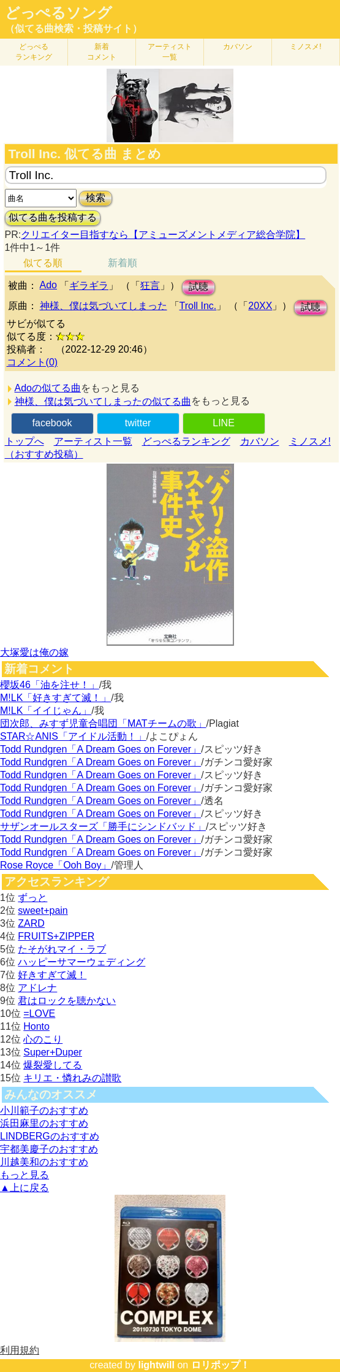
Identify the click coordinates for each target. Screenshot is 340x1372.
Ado (48, 285)
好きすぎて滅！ (52, 975)
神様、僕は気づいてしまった (103, 306)
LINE (224, 423)
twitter (138, 423)
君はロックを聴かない (67, 1000)
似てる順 (42, 263)
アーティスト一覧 (93, 441)
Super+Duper (52, 1052)
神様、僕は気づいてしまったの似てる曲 (103, 401)
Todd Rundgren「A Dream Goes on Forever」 (100, 749)
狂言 (150, 285)
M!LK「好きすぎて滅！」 (55, 697)
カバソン (237, 46)
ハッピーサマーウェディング (81, 962)
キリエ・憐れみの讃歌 (72, 1078)
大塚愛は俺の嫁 (34, 652)
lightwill (156, 1365)
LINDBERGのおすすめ (49, 1136)
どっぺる (33, 51)
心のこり (42, 1039)
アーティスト (170, 51)
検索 (95, 198)
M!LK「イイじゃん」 (45, 710)
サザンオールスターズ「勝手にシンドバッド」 (103, 826)
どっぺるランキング (186, 441)
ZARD (31, 923)
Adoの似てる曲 (48, 388)
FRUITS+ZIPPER (56, 936)
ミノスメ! (305, 46)
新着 (101, 51)
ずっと (32, 897)
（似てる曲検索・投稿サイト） (73, 28)
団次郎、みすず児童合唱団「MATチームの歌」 (103, 723)
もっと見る (24, 1175)
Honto (36, 1026)
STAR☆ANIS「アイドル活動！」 (73, 736)
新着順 (122, 263)
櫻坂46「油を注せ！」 (49, 685)
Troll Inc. (198, 306)
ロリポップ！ (220, 1365)
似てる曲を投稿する (53, 217)
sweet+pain (42, 910)
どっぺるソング (58, 13)
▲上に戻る (24, 1187)
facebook (52, 423)
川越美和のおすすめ (44, 1162)
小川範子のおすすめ (44, 1110)
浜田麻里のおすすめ (44, 1123)
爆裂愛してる (52, 1065)
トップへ (24, 441)
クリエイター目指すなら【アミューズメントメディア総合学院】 (163, 234)
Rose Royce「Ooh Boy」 (55, 865)
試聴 (198, 287)
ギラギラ (88, 285)
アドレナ (37, 988)
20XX (260, 306)
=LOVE (39, 1013)
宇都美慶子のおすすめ (49, 1149)
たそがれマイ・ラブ (62, 949)
